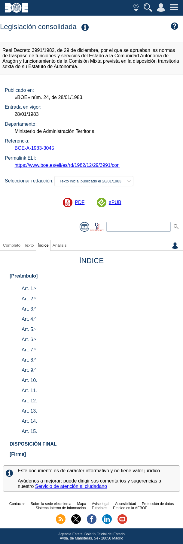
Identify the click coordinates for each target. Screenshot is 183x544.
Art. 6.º (29, 339)
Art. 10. (29, 380)
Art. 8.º (29, 359)
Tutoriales (99, 508)
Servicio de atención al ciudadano (71, 486)
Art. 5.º (29, 329)
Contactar (17, 504)
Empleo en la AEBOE (130, 508)
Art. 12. (29, 400)
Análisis (60, 245)
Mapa (81, 504)
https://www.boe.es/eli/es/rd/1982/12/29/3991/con (67, 165)
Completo (11, 245)
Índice (43, 245)
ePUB (115, 202)
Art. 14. (29, 421)
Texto (29, 245)
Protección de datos (158, 504)
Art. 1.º (29, 288)
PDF (79, 202)
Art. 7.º (29, 349)
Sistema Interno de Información (61, 508)
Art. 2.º (29, 298)
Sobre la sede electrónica (51, 504)
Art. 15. (29, 431)
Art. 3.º (29, 308)
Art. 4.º (29, 319)
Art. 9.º (29, 370)
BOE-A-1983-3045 (34, 148)
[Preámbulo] (24, 275)
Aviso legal (100, 504)
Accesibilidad (125, 504)
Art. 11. (29, 390)
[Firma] (18, 454)
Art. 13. (29, 410)
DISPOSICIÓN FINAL (33, 443)
